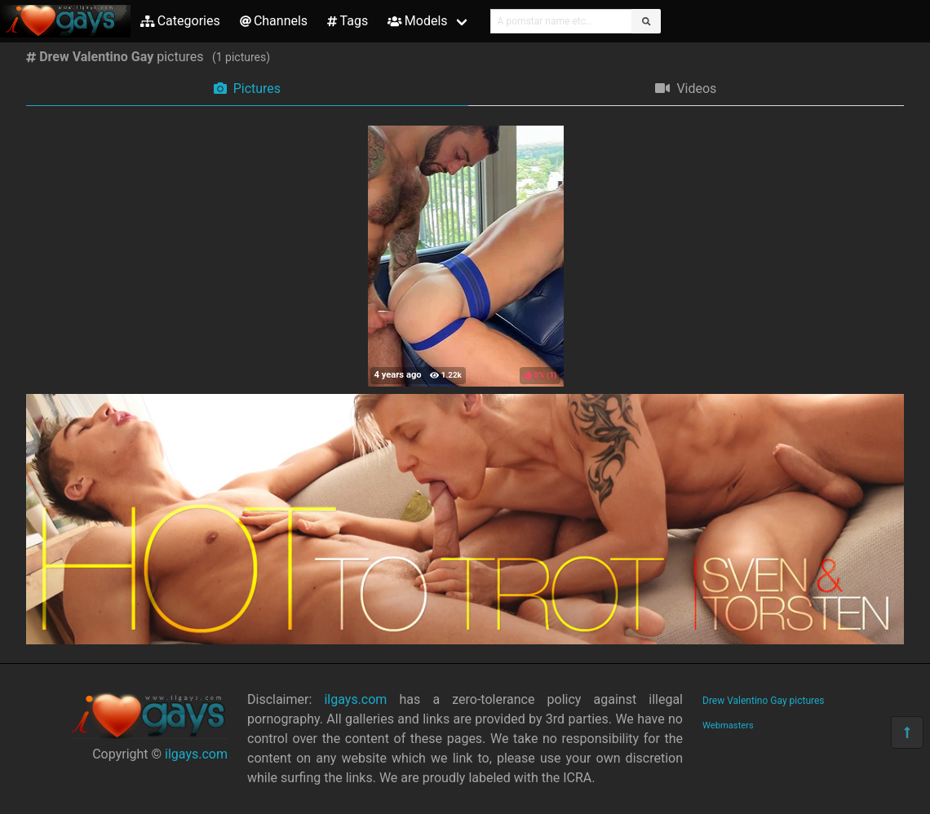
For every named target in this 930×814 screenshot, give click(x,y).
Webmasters (728, 725)
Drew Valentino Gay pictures (763, 700)
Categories (180, 21)
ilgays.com (196, 754)
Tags (347, 21)
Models (417, 21)
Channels (274, 21)
